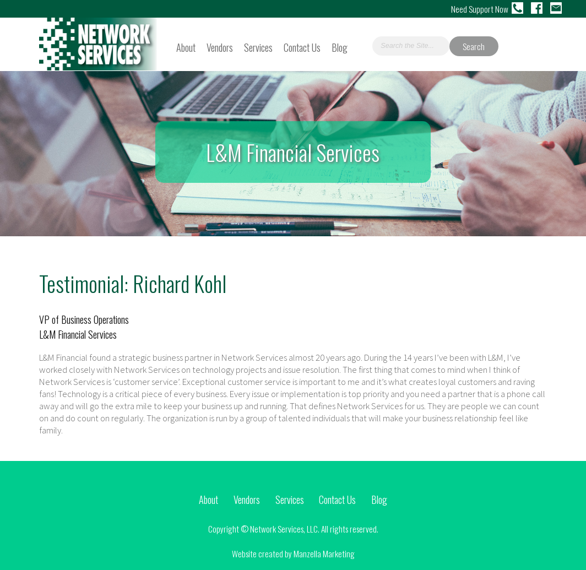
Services (258, 47)
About (186, 47)
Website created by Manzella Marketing (293, 553)
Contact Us (302, 47)
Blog (340, 47)
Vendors (220, 47)
